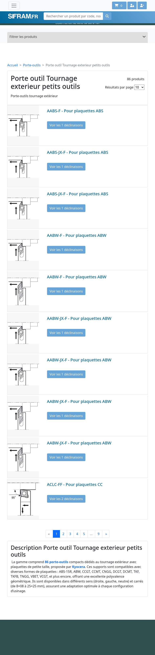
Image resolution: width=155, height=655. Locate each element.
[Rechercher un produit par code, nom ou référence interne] (73, 16)
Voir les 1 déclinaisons (66, 125)
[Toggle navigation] (14, 6)
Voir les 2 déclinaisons (66, 499)
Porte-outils (32, 65)
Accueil (12, 65)
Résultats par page (119, 87)
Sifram (23, 16)
